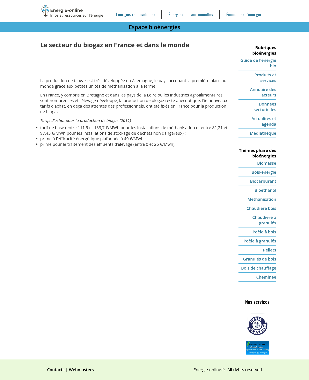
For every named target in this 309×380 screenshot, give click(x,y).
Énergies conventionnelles (191, 14)
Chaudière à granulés (264, 220)
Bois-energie (264, 172)
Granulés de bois (259, 259)
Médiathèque (263, 133)
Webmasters (81, 369)
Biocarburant (263, 181)
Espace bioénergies (154, 27)
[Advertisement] (134, 60)
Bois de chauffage (258, 268)
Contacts (56, 369)
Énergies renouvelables (135, 14)
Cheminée (266, 277)
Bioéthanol (265, 190)
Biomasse (266, 163)
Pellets (269, 250)
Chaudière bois (261, 208)
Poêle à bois (264, 232)
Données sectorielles (265, 106)
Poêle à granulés (260, 241)
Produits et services (265, 77)
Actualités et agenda (263, 121)
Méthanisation (261, 199)
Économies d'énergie (243, 14)
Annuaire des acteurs (263, 92)
